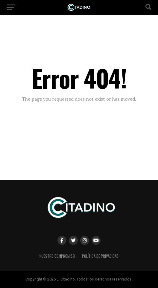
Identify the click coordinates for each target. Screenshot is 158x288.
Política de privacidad (100, 256)
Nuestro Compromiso (57, 256)
